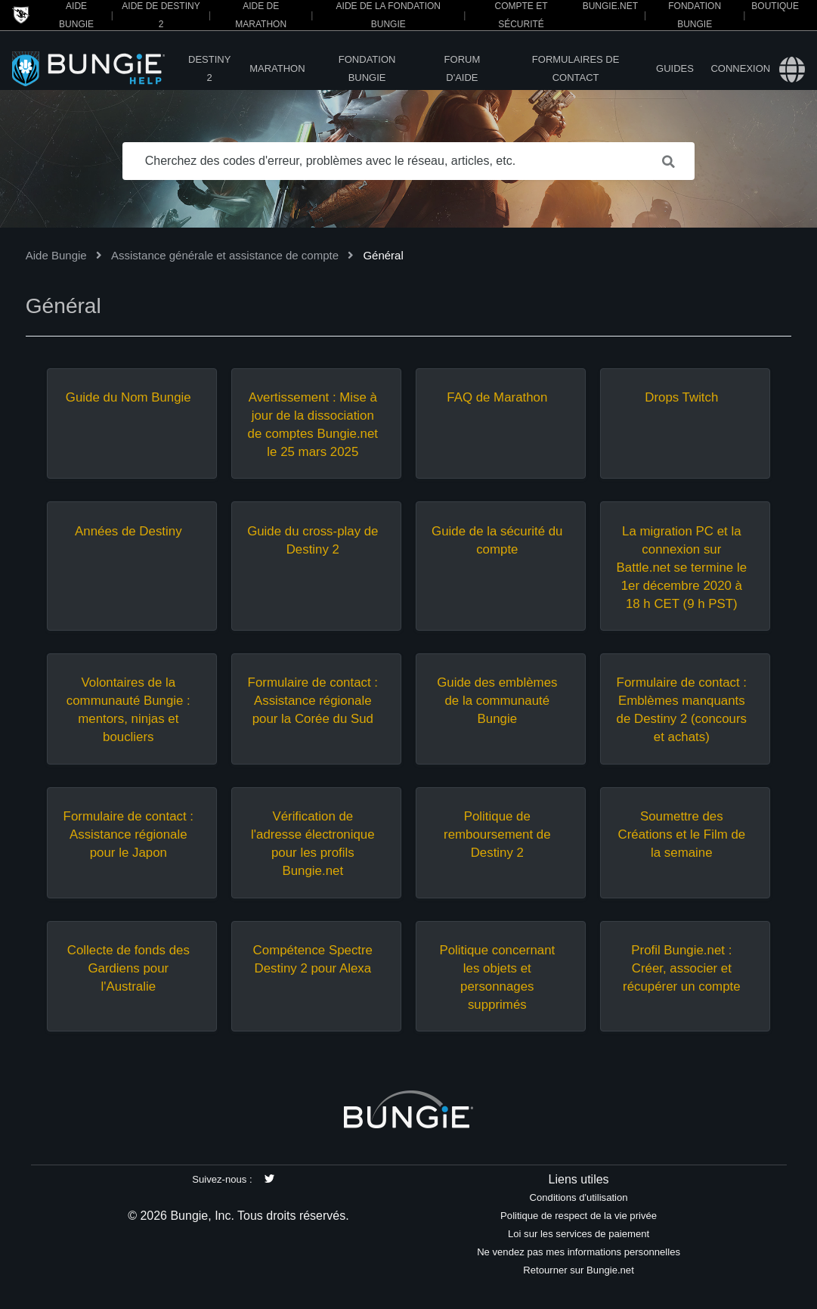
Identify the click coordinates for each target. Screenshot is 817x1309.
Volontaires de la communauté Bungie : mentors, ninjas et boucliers (128, 709)
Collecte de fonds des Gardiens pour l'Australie (128, 968)
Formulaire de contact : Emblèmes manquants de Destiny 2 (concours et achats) (682, 709)
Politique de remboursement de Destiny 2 (497, 834)
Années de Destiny (128, 531)
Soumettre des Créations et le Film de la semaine (681, 834)
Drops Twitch (681, 397)
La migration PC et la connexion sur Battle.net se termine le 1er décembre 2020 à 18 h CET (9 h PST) (682, 567)
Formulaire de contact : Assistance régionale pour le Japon (128, 834)
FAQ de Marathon (497, 397)
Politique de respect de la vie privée (578, 1215)
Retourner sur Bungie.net (578, 1270)
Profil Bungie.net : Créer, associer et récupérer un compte (682, 968)
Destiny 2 (209, 68)
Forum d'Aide (462, 68)
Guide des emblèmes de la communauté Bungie (497, 700)
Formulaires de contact (576, 68)
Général (383, 255)
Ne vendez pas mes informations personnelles (578, 1252)
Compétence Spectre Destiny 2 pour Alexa (313, 959)
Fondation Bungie (367, 68)
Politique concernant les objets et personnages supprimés (497, 977)
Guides (675, 68)
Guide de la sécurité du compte (497, 540)
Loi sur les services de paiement (578, 1233)
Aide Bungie (56, 255)
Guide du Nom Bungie (128, 397)
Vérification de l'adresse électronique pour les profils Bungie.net (312, 843)
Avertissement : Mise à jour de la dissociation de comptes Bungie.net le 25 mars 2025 (313, 424)
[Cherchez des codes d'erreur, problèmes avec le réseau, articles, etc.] (408, 161)
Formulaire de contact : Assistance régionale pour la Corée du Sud (313, 700)
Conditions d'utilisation (579, 1197)
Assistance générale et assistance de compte (225, 255)
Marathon (277, 68)
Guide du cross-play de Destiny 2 (312, 540)
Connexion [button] (740, 68)
